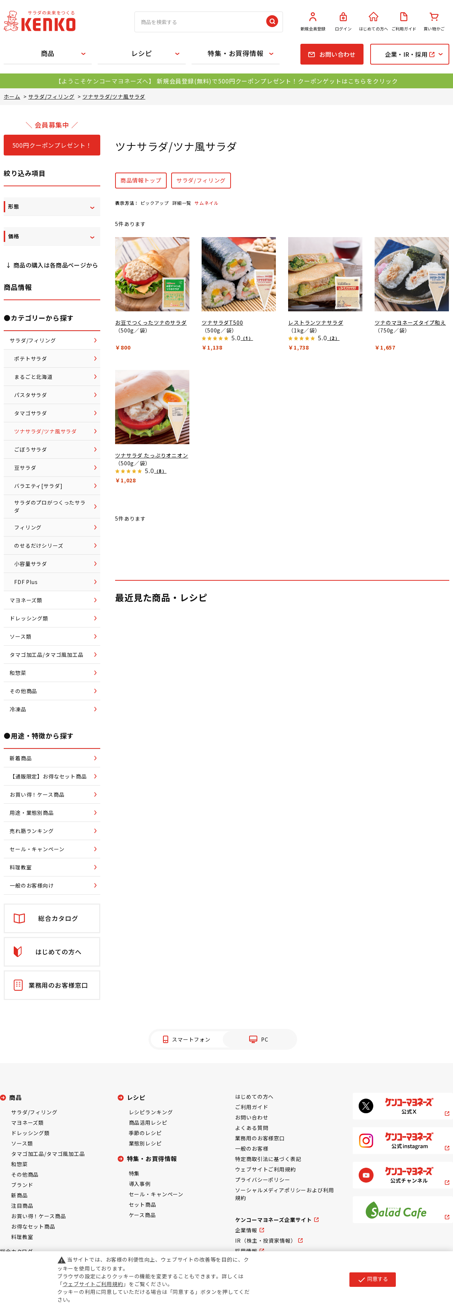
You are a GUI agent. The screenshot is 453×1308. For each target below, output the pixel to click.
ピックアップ (154, 203)
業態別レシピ (145, 1143)
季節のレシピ (145, 1133)
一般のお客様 (251, 1148)
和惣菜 (19, 1164)
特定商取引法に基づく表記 (268, 1159)
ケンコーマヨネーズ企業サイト (273, 1219)
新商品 (19, 1195)
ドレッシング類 (30, 1133)
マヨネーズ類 (27, 1122)
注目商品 (22, 1205)
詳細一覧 (181, 203)
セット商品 (142, 1204)
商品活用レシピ (148, 1122)
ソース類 (22, 1143)
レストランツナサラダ (315, 322)
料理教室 (22, 1236)
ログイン (343, 22)
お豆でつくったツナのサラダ (151, 322)
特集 (134, 1173)
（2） (333, 338)
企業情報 (246, 1230)
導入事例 (140, 1183)
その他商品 (25, 1174)
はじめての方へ (373, 22)
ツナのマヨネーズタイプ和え (410, 322)
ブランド (22, 1185)
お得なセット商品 (33, 1226)
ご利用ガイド (404, 22)
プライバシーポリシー (262, 1179)
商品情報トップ (141, 180)
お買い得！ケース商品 (38, 1216)
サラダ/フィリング (201, 180)
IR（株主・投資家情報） (265, 1240)
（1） (247, 338)
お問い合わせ (251, 1117)
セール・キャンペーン (156, 1194)
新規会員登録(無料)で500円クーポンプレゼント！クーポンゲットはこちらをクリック (277, 80)
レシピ (141, 53)
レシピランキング (151, 1112)
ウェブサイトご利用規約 (265, 1169)
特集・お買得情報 (236, 53)
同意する (372, 1279)
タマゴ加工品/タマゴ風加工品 (48, 1153)
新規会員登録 (313, 22)
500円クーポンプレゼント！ (52, 145)
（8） (160, 471)
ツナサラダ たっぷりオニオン (151, 455)
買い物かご (434, 22)
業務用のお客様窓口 (260, 1138)
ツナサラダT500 (222, 322)
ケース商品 (142, 1215)
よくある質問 (251, 1127)
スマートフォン (191, 1039)
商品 (48, 53)
